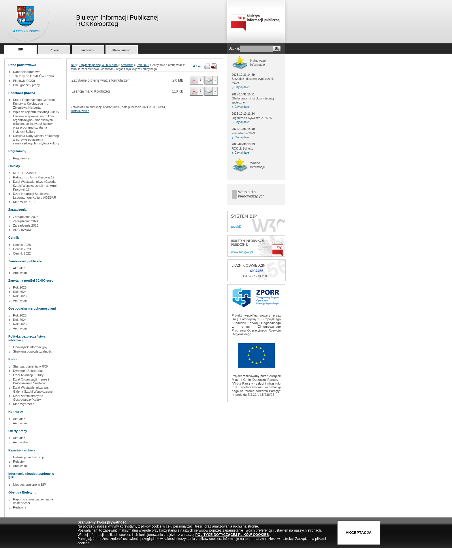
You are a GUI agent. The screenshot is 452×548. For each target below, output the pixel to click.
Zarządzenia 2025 (25, 217)
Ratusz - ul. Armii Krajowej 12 (33, 177)
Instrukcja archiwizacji (28, 457)
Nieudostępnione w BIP (29, 484)
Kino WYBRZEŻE (25, 202)
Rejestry (19, 461)
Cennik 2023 (22, 249)
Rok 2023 (20, 296)
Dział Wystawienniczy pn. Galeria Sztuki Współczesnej (33, 389)
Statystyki (88, 50)
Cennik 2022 (22, 253)
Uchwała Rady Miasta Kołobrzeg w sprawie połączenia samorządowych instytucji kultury (36, 139)
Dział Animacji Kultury (28, 375)
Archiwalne (21, 442)
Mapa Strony (121, 50)
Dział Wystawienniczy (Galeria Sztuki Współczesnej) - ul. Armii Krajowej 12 (35, 185)
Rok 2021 (143, 65)
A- (199, 66)
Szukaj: (234, 48)
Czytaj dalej (242, 87)
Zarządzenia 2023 (25, 225)
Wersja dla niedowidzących (251, 194)
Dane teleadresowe (26, 72)
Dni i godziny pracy (26, 85)
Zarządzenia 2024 (25, 221)
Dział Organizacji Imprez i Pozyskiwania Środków (31, 381)
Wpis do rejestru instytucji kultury (36, 112)
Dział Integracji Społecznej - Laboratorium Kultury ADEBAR (34, 195)
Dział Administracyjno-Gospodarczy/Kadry (28, 397)
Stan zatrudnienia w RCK (30, 366)
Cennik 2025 (22, 244)
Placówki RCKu (24, 80)
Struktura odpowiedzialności (32, 351)
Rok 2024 (20, 291)
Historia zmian (80, 111)
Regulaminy (21, 158)
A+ (195, 66)
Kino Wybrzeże (23, 404)
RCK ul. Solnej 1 (24, 173)
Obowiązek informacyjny (30, 347)
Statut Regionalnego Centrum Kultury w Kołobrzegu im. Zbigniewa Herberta (34, 103)
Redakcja (19, 507)
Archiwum (20, 272)
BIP (20, 49)
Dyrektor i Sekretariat (28, 370)
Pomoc (54, 50)
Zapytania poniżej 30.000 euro (98, 65)
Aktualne (19, 268)
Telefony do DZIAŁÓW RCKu (33, 76)
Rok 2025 (20, 287)
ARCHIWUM (22, 229)
